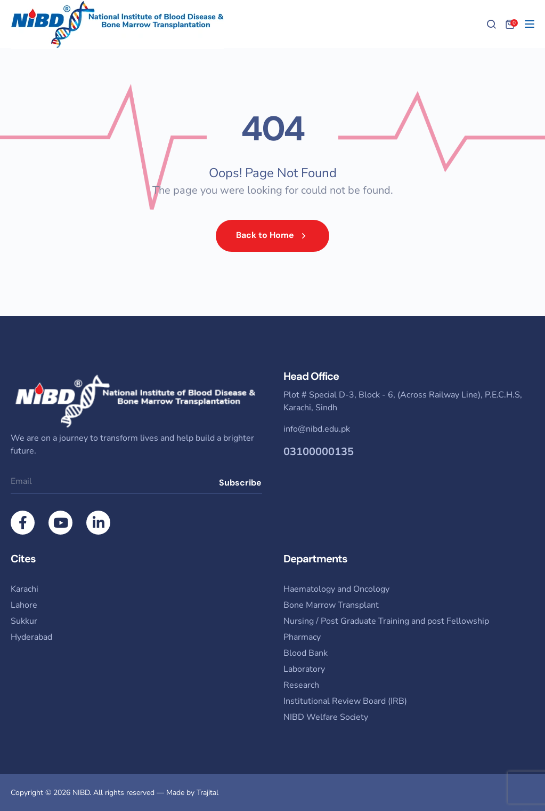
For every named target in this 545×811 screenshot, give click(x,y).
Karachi (24, 589)
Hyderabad (31, 637)
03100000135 (318, 451)
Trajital (207, 793)
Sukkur (24, 621)
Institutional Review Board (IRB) (345, 701)
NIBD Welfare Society (325, 717)
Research (301, 685)
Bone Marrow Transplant (331, 605)
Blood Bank (305, 653)
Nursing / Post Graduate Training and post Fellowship (386, 621)
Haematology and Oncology (336, 589)
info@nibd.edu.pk (316, 429)
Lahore (24, 605)
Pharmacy (302, 637)
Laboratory (304, 669)
